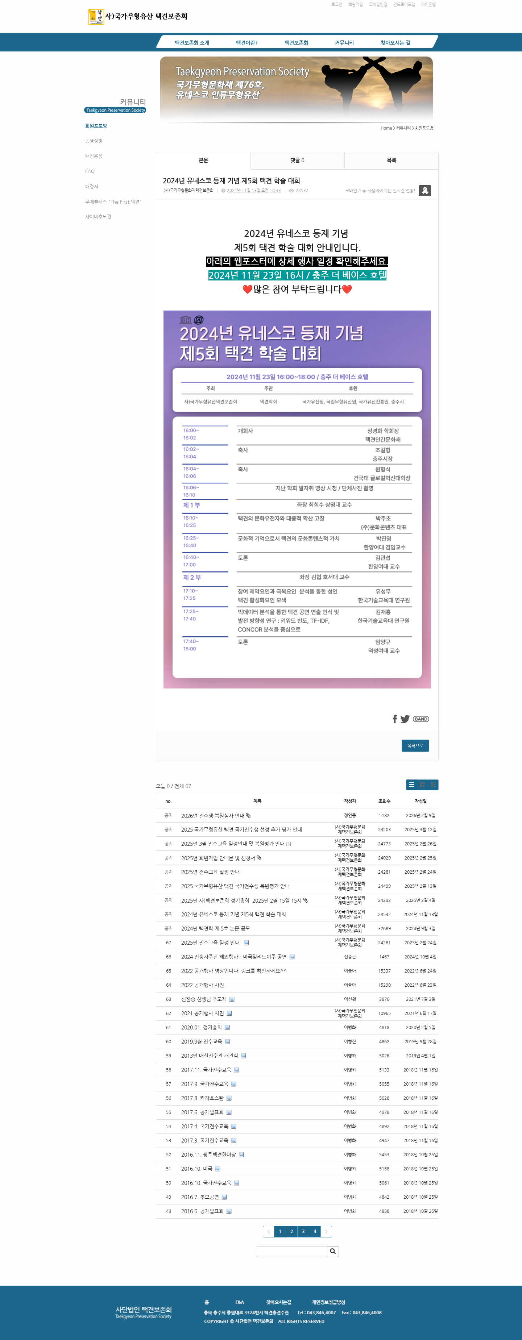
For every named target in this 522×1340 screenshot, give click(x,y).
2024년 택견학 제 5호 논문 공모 (215, 928)
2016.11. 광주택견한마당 (208, 1154)
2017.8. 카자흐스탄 (202, 1098)
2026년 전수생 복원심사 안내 (215, 816)
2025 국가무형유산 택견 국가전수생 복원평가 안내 (235, 886)
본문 (203, 160)
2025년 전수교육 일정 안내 (211, 872)
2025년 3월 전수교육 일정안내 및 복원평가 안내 (233, 843)
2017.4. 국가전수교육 (204, 1126)
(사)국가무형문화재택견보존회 (188, 190)
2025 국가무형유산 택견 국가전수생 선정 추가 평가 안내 (241, 829)
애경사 (91, 186)
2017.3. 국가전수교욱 (204, 1140)
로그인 (336, 4)
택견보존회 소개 (192, 43)
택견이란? (247, 43)
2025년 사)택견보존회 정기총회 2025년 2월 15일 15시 (244, 900)
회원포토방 (96, 126)
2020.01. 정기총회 (201, 1027)
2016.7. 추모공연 (200, 1197)
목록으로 (415, 745)
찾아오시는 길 (395, 43)
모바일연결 (378, 4)
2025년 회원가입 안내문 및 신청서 (221, 858)
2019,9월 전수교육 (201, 1041)
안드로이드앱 (404, 4)
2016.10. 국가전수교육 (206, 1183)
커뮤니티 (344, 43)
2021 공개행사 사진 (202, 1013)
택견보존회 (296, 43)
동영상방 (94, 140)
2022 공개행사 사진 (202, 985)
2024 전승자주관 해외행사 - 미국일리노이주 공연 (234, 957)
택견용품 (94, 156)
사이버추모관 (98, 216)
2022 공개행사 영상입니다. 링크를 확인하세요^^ (234, 971)
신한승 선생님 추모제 (204, 999)
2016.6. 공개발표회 (202, 1211)
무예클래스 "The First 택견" (113, 201)
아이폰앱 (428, 4)
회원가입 (355, 4)
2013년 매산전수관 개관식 (209, 1055)
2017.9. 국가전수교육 (204, 1084)
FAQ (90, 171)
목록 (391, 160)
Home (386, 128)
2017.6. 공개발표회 (202, 1112)
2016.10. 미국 (196, 1169)
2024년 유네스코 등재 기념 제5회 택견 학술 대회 (233, 914)
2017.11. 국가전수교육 (206, 1070)
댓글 (297, 160)
